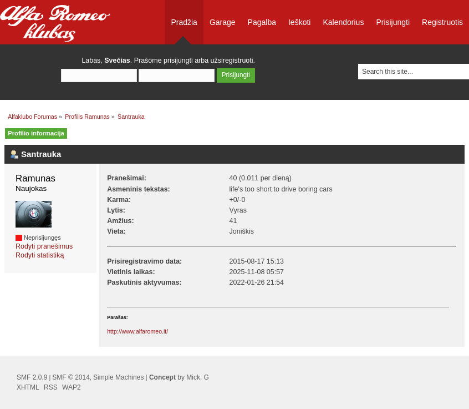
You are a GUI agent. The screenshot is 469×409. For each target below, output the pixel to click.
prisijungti (178, 60)
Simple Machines (118, 377)
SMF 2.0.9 (32, 377)
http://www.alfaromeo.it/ (137, 331)
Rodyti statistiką (40, 255)
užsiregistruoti (232, 60)
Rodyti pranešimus (44, 246)
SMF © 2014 (71, 377)
